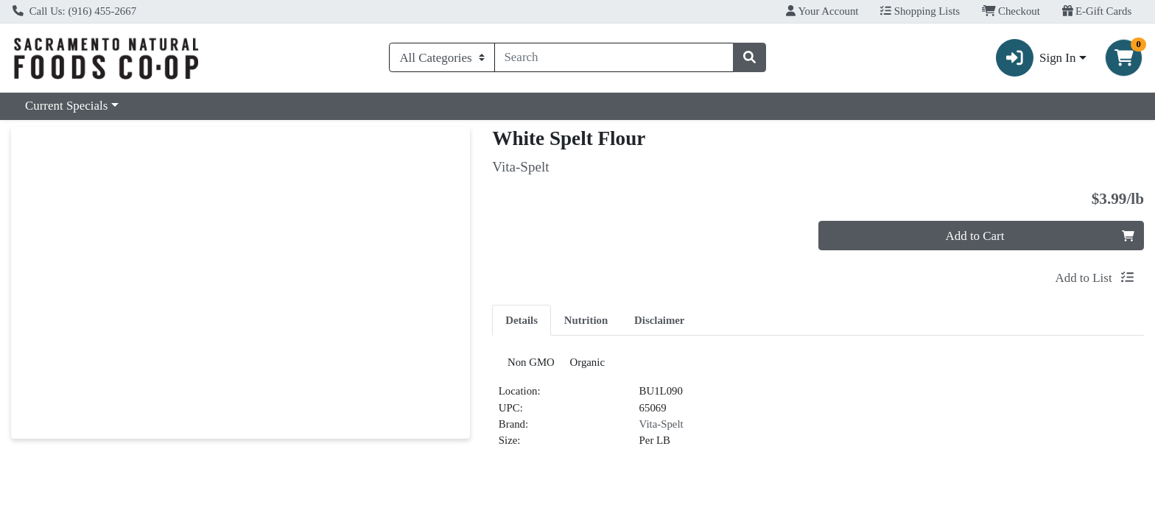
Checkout (1011, 11)
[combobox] (614, 57)
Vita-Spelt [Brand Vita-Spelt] (661, 430)
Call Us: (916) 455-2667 (74, 11)
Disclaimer (659, 320)
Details (521, 320)
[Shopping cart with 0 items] (1123, 58)
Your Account (822, 11)
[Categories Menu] (441, 57)
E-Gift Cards (1097, 11)
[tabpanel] (818, 410)
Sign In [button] (1036, 58)
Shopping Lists (920, 11)
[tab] (521, 319)
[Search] (614, 57)
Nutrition (586, 320)
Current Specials (66, 106)
